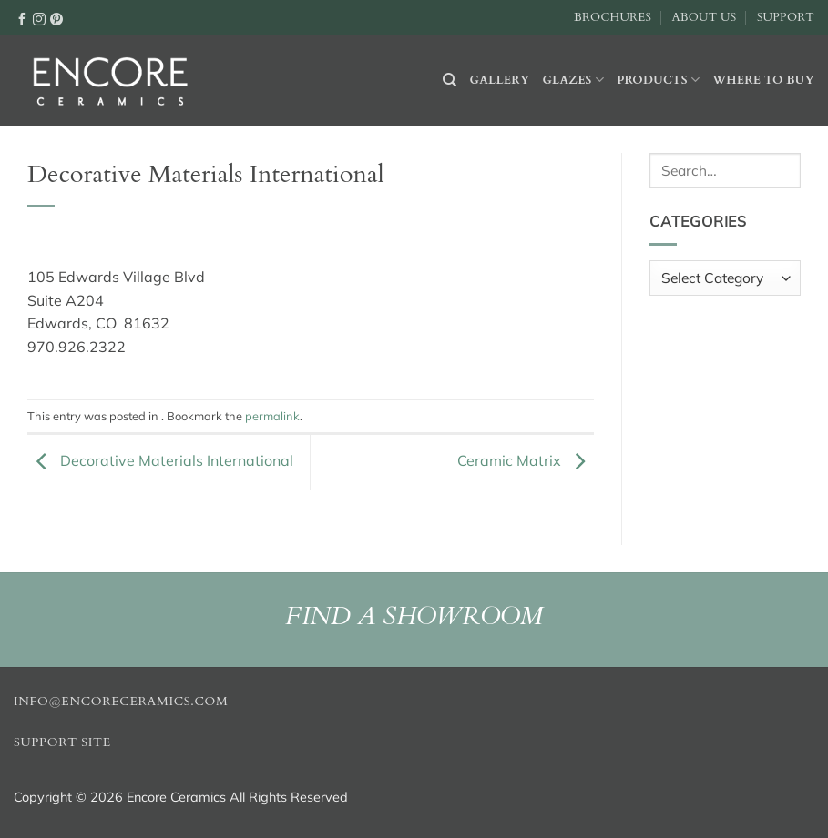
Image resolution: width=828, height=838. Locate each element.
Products (658, 79)
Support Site (62, 742)
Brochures (612, 17)
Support (785, 17)
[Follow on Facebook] (22, 18)
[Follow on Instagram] (39, 18)
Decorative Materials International (160, 460)
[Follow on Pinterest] (56, 18)
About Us (703, 17)
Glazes (573, 79)
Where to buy (763, 80)
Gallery (500, 80)
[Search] (449, 80)
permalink (272, 416)
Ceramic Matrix (525, 460)
